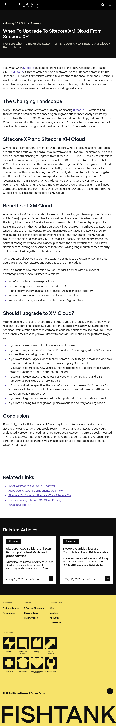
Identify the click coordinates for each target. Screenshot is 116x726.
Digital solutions (11, 608)
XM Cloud (17, 72)
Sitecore (28, 68)
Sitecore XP (80, 110)
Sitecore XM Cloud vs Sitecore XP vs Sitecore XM (39, 495)
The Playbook (31, 617)
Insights (54, 613)
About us (54, 617)
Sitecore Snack (31, 613)
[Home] (21, 5)
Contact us (55, 622)
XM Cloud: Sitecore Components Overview (35, 491)
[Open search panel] (103, 5)
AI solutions (9, 613)
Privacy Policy (38, 693)
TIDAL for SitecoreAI (34, 608)
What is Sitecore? (19, 505)
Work (52, 608)
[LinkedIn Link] (110, 691)
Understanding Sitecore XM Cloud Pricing (34, 500)
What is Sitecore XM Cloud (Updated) (32, 486)
